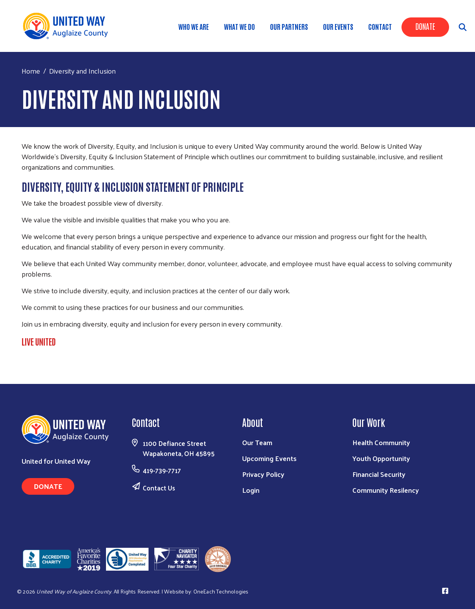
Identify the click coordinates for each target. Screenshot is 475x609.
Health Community (381, 442)
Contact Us (159, 488)
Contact (380, 26)
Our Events (338, 26)
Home (31, 70)
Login (251, 490)
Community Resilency (385, 490)
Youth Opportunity (381, 458)
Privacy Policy (263, 474)
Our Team (257, 442)
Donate (425, 26)
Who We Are (193, 26)
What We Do (239, 26)
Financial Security (378, 474)
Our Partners (289, 26)
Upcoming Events (269, 458)
